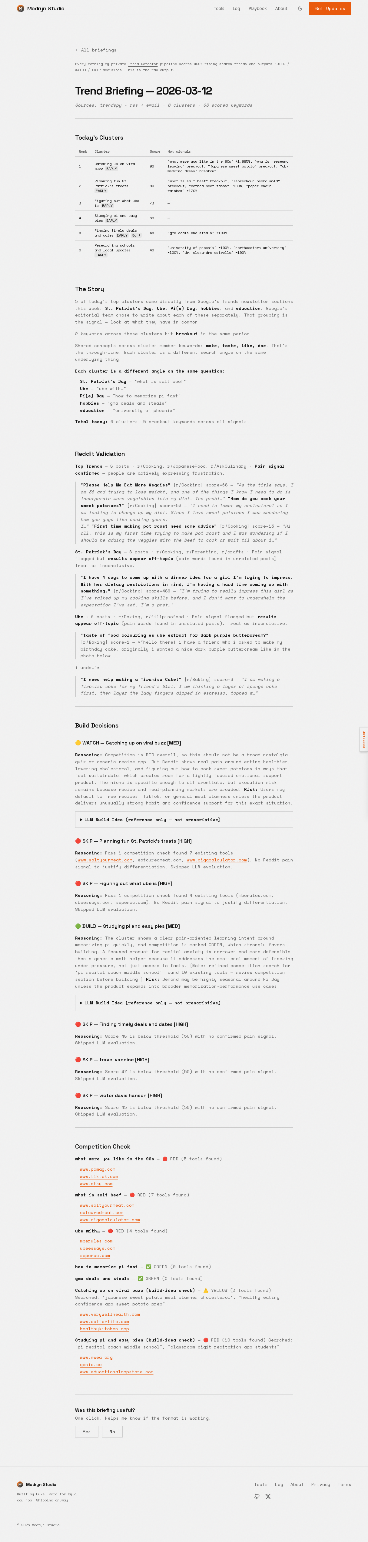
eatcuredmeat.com (102, 1212)
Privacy (320, 1484)
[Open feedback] (364, 739)
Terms (344, 1484)
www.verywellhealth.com (110, 1314)
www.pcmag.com (97, 1169)
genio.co (91, 1364)
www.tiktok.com (99, 1176)
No (112, 1431)
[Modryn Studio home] (41, 8)
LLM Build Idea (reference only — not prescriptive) (153, 820)
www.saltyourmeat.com (105, 860)
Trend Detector (143, 63)
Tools (219, 8)
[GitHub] (257, 1497)
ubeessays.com (97, 1248)
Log (236, 8)
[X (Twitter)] (268, 1497)
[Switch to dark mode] (300, 8)
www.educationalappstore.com (117, 1371)
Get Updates (330, 8)
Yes (87, 1431)
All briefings (96, 50)
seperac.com (95, 1255)
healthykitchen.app (104, 1328)
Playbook (258, 8)
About (281, 8)
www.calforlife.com (104, 1321)
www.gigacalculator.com (217, 860)
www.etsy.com (96, 1183)
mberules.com (96, 1241)
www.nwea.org (96, 1357)
